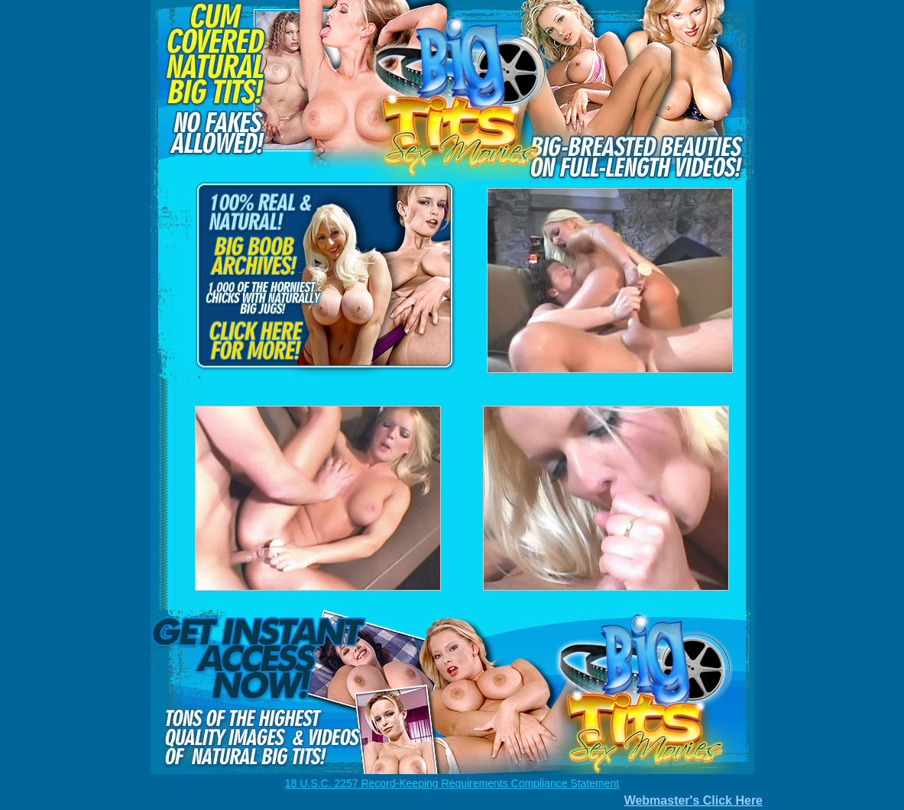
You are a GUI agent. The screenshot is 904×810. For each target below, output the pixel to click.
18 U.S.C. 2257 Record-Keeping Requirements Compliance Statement (452, 783)
